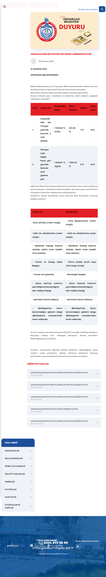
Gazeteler (10, 497)
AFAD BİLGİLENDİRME (44, 9)
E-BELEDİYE (18, 9)
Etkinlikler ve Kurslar (12, 506)
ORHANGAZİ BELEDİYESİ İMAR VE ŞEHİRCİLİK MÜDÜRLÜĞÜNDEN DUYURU (63, 374)
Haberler (10, 482)
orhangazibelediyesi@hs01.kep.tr (53, 552)
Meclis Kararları (13, 458)
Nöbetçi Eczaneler (15, 466)
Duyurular (11, 489)
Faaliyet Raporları (15, 474)
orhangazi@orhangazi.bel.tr (53, 546)
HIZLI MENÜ (11, 442)
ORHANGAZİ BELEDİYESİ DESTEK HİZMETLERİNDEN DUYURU (63, 410)
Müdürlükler (12, 451)
